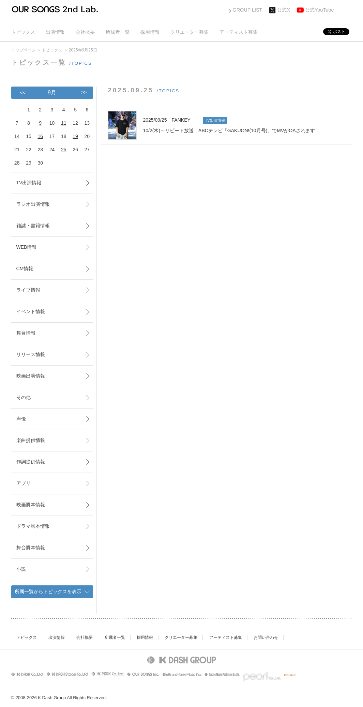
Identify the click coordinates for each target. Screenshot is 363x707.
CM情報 (24, 268)
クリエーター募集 (189, 32)
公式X (283, 10)
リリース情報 (30, 354)
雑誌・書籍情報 (33, 225)
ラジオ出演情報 (33, 204)
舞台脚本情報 (30, 547)
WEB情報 (26, 247)
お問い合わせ (266, 637)
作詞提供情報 (30, 461)
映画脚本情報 (30, 504)
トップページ (23, 50)
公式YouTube (319, 10)
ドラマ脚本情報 (33, 526)
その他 (23, 397)
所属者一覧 (118, 32)
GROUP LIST (247, 10)
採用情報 (150, 32)
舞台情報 (25, 333)
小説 (21, 569)
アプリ (23, 483)
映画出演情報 (30, 376)
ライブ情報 (28, 290)
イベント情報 (30, 311)
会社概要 (85, 32)
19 (75, 136)
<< (23, 92)
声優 (21, 418)
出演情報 (55, 32)
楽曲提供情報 (30, 440)
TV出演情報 (29, 182)
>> (84, 92)
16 (40, 136)
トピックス (23, 32)
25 (63, 149)
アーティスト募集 (239, 32)
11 (63, 123)
